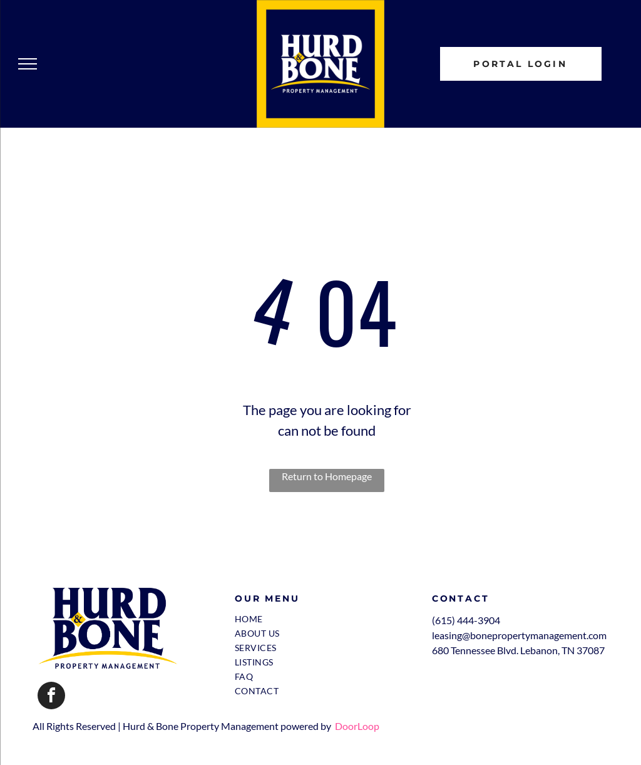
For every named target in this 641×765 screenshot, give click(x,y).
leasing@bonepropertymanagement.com (519, 635)
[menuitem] (322, 619)
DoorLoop (357, 726)
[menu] (27, 64)
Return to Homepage (327, 476)
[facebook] (51, 697)
